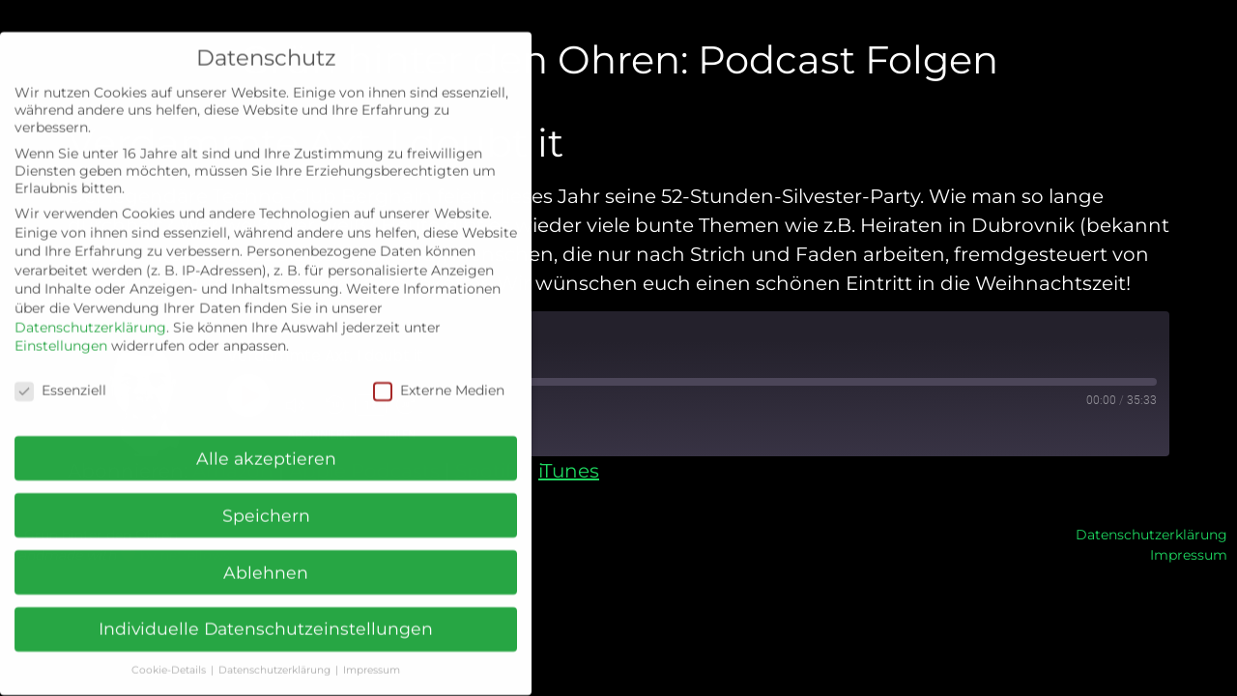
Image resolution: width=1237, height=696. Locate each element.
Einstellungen (60, 330)
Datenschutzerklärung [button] (275, 656)
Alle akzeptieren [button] (266, 443)
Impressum (1188, 555)
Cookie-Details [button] (170, 656)
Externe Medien (438, 375)
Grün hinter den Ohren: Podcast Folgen (619, 59)
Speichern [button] (266, 500)
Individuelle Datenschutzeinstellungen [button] (266, 614)
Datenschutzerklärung (1151, 534)
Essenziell (60, 375)
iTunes (568, 470)
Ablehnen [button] (265, 557)
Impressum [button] (371, 656)
